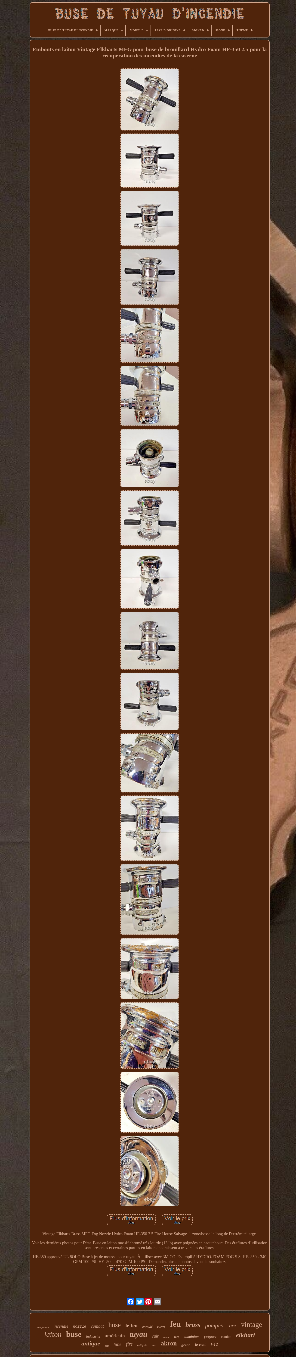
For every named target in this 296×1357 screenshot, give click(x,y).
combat (97, 1326)
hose (114, 1325)
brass (192, 1325)
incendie (60, 1326)
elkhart (245, 1334)
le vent (200, 1344)
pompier (214, 1325)
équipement (43, 1327)
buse (73, 1334)
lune (117, 1344)
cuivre (161, 1327)
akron (169, 1343)
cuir (155, 1336)
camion (226, 1336)
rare (176, 1336)
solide (166, 1337)
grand (185, 1345)
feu (175, 1324)
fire (129, 1344)
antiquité (142, 1345)
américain (115, 1335)
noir (107, 1346)
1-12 (214, 1344)
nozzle (79, 1327)
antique (90, 1343)
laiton (53, 1334)
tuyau (138, 1334)
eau (154, 1345)
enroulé (147, 1327)
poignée (210, 1336)
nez (232, 1326)
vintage (251, 1324)
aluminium (191, 1336)
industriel (93, 1336)
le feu (131, 1326)
